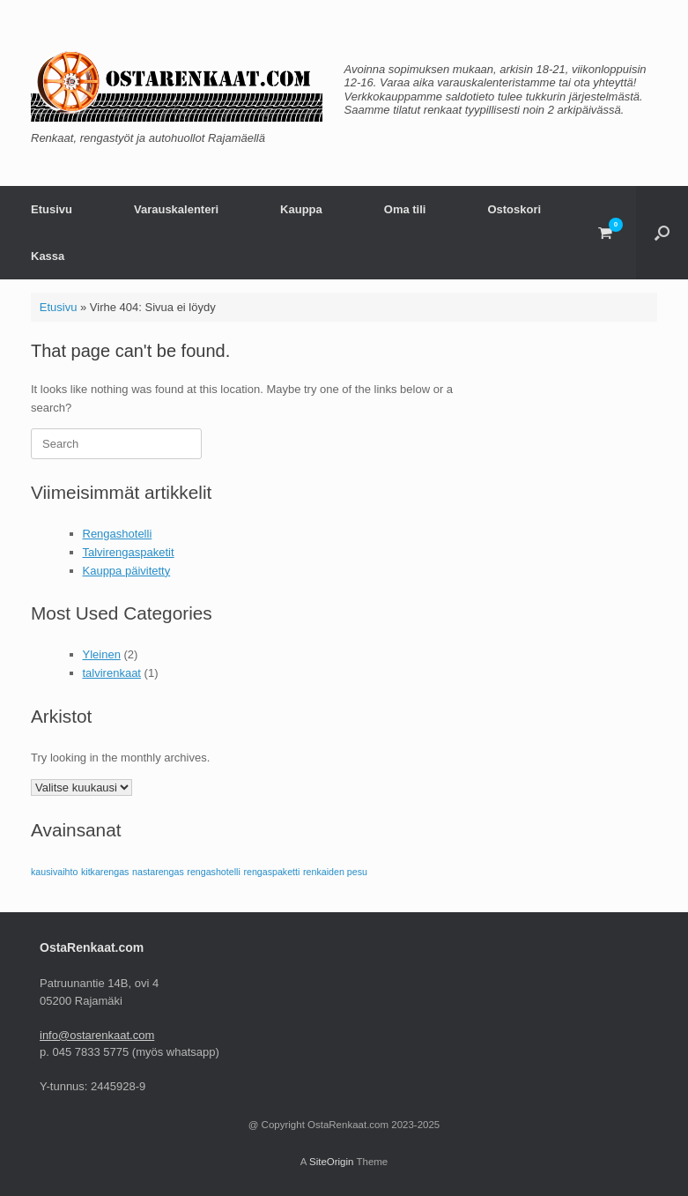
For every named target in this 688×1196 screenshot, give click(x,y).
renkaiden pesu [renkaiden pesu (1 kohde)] (335, 871)
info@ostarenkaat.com (97, 1035)
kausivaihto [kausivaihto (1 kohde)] (54, 871)
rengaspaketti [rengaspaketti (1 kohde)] (271, 871)
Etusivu (51, 209)
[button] (662, 232)
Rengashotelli (117, 533)
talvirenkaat (112, 673)
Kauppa (301, 209)
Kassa (47, 256)
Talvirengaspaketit (128, 552)
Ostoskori (514, 209)
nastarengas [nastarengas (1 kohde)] (158, 871)
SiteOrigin (331, 1161)
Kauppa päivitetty (127, 570)
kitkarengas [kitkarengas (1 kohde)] (105, 871)
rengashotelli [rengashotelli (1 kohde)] (213, 871)
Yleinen (102, 654)
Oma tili (405, 209)
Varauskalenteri (176, 209)
